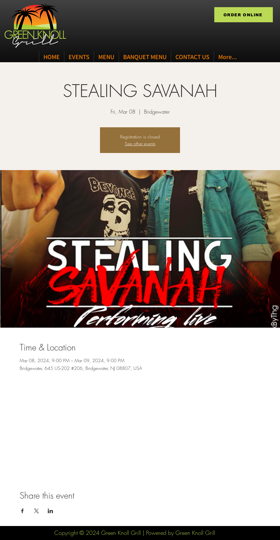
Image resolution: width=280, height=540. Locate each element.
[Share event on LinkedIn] (50, 511)
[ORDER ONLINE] (243, 14)
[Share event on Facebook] (22, 511)
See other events (140, 143)
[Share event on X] (36, 511)
